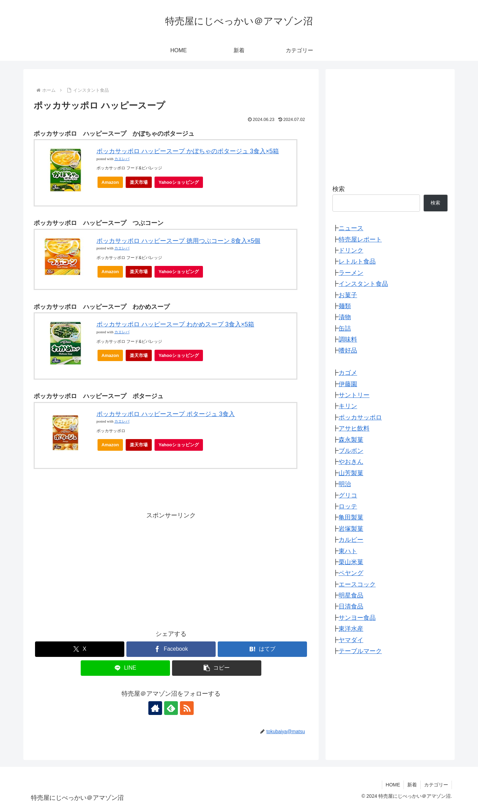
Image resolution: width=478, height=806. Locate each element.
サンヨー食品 (357, 617)
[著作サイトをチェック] (155, 708)
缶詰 (345, 328)
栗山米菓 (351, 562)
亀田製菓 (351, 517)
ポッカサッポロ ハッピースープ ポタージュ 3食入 (165, 414)
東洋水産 (351, 628)
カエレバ (121, 159)
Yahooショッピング (181, 184)
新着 (412, 784)
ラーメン (351, 272)
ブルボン (351, 450)
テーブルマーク (360, 651)
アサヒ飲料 (354, 428)
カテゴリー (436, 784)
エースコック (357, 584)
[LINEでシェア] (125, 668)
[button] (216, 668)
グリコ (348, 495)
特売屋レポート (360, 239)
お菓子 (348, 295)
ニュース (351, 228)
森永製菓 (351, 439)
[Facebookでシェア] (171, 649)
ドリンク (351, 250)
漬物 (345, 317)
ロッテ (348, 506)
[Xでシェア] (79, 649)
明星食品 (351, 595)
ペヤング (351, 573)
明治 (345, 484)
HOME (393, 784)
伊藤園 (348, 384)
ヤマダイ (351, 640)
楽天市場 (139, 182)
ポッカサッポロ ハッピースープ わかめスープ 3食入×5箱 (175, 324)
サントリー (354, 395)
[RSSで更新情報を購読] (187, 708)
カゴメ (348, 372)
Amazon (110, 182)
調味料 (348, 339)
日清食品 (351, 606)
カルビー (351, 539)
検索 (338, 189)
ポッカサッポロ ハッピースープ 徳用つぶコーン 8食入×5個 (178, 240)
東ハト (348, 551)
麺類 (345, 306)
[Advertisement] (171, 569)
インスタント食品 (363, 283)
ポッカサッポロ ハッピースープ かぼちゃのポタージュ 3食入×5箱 (187, 151)
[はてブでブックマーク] (262, 649)
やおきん (351, 461)
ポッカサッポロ (360, 417)
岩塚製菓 (351, 528)
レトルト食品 (357, 261)
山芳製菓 (351, 473)
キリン (348, 406)
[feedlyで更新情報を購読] (171, 708)
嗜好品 (348, 350)
